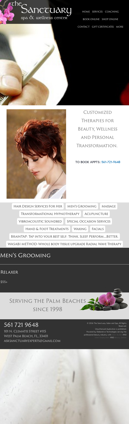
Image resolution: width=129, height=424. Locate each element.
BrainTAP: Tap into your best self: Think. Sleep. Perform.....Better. (64, 236)
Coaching (112, 11)
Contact (84, 26)
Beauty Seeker (120, 337)
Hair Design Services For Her (37, 206)
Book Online (91, 19)
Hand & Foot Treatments (46, 229)
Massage (109, 206)
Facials (98, 229)
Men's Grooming (81, 206)
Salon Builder (117, 334)
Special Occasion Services (88, 221)
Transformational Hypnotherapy (50, 213)
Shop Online (110, 19)
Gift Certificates (103, 26)
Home (86, 11)
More (119, 26)
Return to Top (116, 287)
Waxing (80, 229)
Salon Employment (102, 337)
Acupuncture (96, 213)
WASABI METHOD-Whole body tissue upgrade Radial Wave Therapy (64, 244)
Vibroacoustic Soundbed (40, 221)
